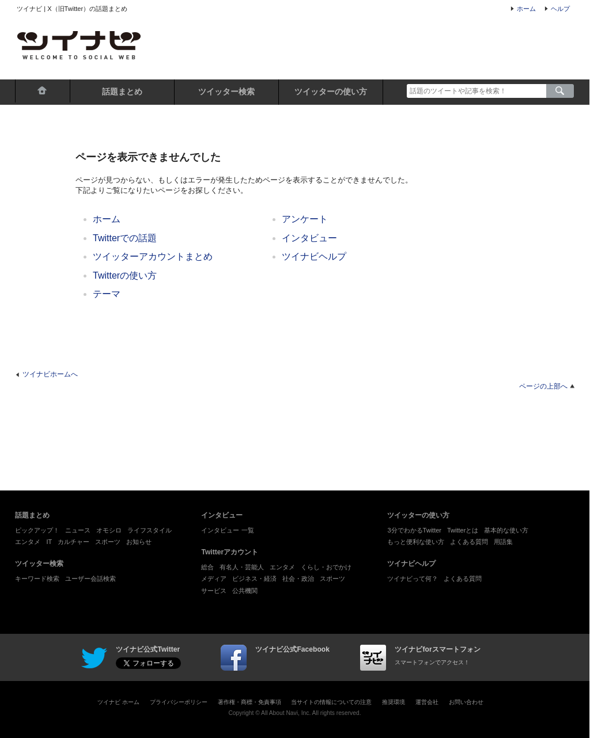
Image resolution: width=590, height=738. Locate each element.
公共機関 (245, 590)
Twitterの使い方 (125, 275)
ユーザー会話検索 (90, 578)
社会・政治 (298, 578)
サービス (213, 590)
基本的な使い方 (506, 530)
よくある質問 (469, 541)
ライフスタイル (149, 530)
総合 (207, 567)
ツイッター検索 (226, 91)
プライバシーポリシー (178, 702)
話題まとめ (122, 91)
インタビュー (309, 238)
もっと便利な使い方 (415, 541)
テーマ (106, 294)
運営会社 (426, 702)
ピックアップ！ (37, 530)
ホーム (526, 8)
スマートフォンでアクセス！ (432, 662)
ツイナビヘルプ (314, 256)
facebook (234, 658)
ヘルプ (560, 8)
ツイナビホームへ (50, 374)
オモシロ (109, 530)
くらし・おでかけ (326, 567)
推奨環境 (393, 702)
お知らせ (139, 541)
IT (49, 541)
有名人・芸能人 (242, 567)
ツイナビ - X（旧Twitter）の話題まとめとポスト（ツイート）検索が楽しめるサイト (79, 45)
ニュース (77, 530)
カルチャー (73, 541)
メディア (213, 578)
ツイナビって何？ (412, 578)
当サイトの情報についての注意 (331, 702)
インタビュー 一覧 (227, 530)
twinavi (94, 658)
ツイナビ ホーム (118, 702)
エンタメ (27, 541)
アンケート (305, 219)
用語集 (503, 541)
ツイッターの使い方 (330, 91)
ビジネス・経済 (254, 578)
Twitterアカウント (229, 552)
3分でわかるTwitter (414, 530)
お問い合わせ (466, 702)
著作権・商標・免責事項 (249, 702)
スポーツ (107, 541)
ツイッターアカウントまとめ (153, 256)
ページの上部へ (543, 386)
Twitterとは (462, 530)
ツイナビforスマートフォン (373, 658)
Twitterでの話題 (125, 238)
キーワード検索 (37, 578)
